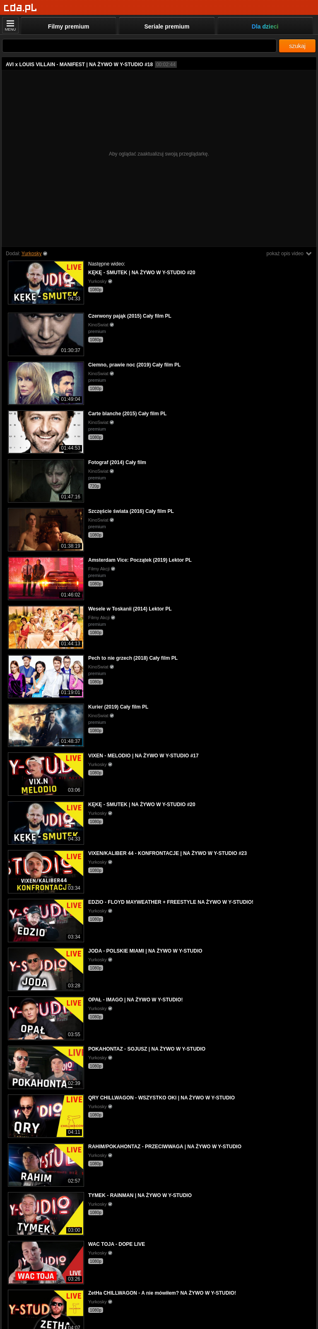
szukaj (297, 46)
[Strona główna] (20, 8)
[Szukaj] (139, 46)
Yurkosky (32, 253)
